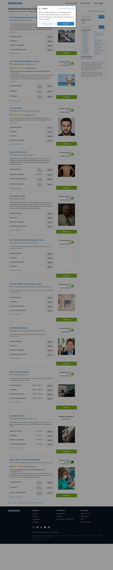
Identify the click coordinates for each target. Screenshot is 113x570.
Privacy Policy (62, 8)
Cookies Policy (70, 8)
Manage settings (47, 24)
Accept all (65, 24)
